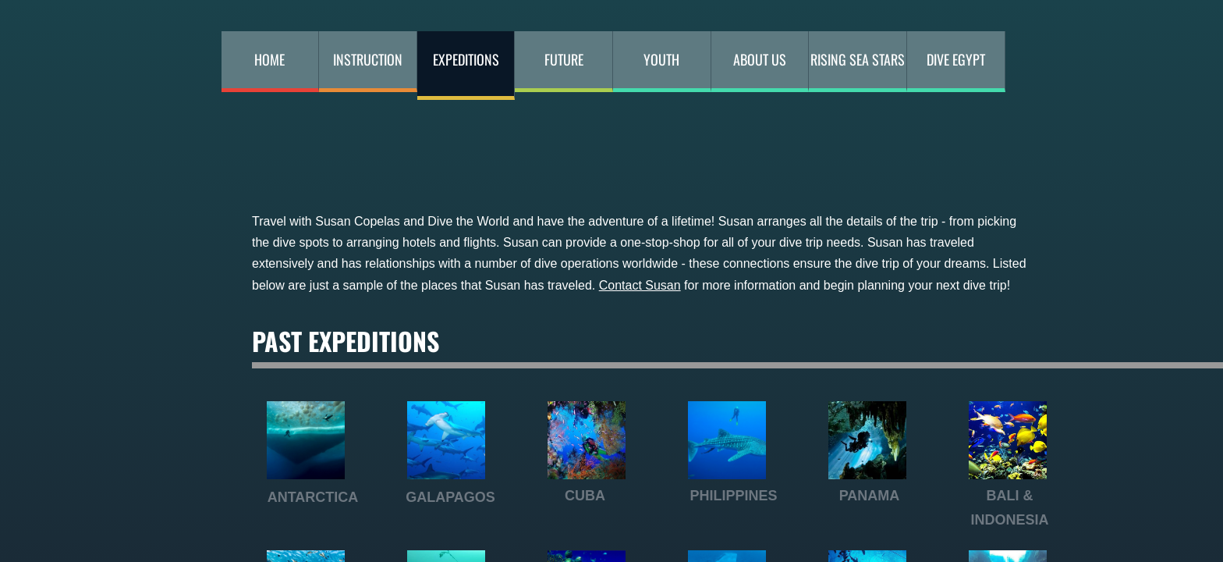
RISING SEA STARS (857, 59)
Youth (661, 59)
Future (563, 59)
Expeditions (466, 59)
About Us (759, 59)
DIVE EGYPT (956, 59)
